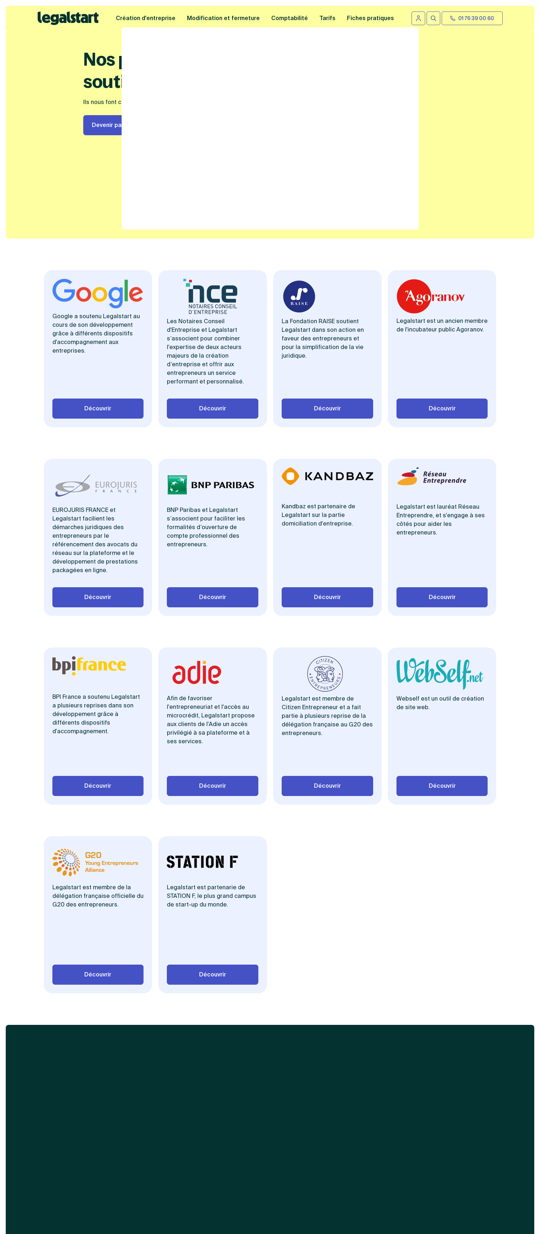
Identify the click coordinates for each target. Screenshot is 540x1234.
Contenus (360, 990)
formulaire (339, 1219)
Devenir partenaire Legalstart (133, 125)
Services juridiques (272, 990)
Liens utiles (452, 990)
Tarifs (327, 18)
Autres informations (375, 1055)
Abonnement (263, 1065)
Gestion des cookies (370, 1110)
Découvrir (97, 350)
